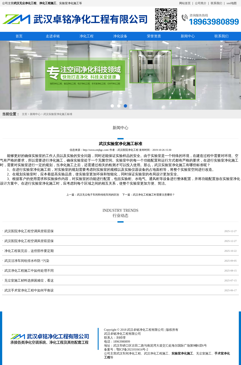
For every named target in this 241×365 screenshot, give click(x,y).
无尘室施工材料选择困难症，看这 (29, 280)
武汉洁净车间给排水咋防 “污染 (26, 261)
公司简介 (200, 3)
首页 (19, 36)
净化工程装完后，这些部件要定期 (29, 251)
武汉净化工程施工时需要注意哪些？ (154, 194)
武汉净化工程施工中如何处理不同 (29, 270)
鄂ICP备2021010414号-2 (132, 349)
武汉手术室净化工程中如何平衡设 (29, 290)
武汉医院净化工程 (127, 149)
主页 (24, 114)
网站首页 (185, 3)
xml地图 (232, 3)
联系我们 (216, 3)
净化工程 (87, 36)
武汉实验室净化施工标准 (57, 114)
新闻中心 (188, 36)
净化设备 (120, 36)
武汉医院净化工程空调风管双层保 (29, 231)
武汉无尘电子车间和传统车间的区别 (98, 194)
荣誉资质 (154, 36)
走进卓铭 (53, 36)
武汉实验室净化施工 (170, 165)
